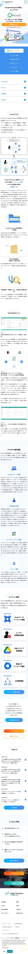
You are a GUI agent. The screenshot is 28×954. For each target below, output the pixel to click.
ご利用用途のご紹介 (14, 59)
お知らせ (19, 909)
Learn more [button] (5, 947)
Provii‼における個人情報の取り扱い (10, 933)
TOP (2, 45)
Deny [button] (4, 951)
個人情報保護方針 (18, 923)
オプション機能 (14, 55)
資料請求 (14, 883)
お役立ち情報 (4, 909)
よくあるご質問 (14, 71)
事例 (18, 905)
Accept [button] (10, 951)
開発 (18, 902)
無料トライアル (16, 736)
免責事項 (17, 927)
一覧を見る (14, 807)
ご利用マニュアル (14, 63)
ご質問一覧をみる (15, 860)
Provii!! (3, 905)
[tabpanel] (14, 24)
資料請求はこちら (16, 24)
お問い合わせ (14, 873)
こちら (20, 27)
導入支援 (3, 902)
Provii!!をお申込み (15, 731)
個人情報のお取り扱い (7, 927)
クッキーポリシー (6, 930)
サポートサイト (14, 67)
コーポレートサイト (6, 923)
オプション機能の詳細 (15, 692)
